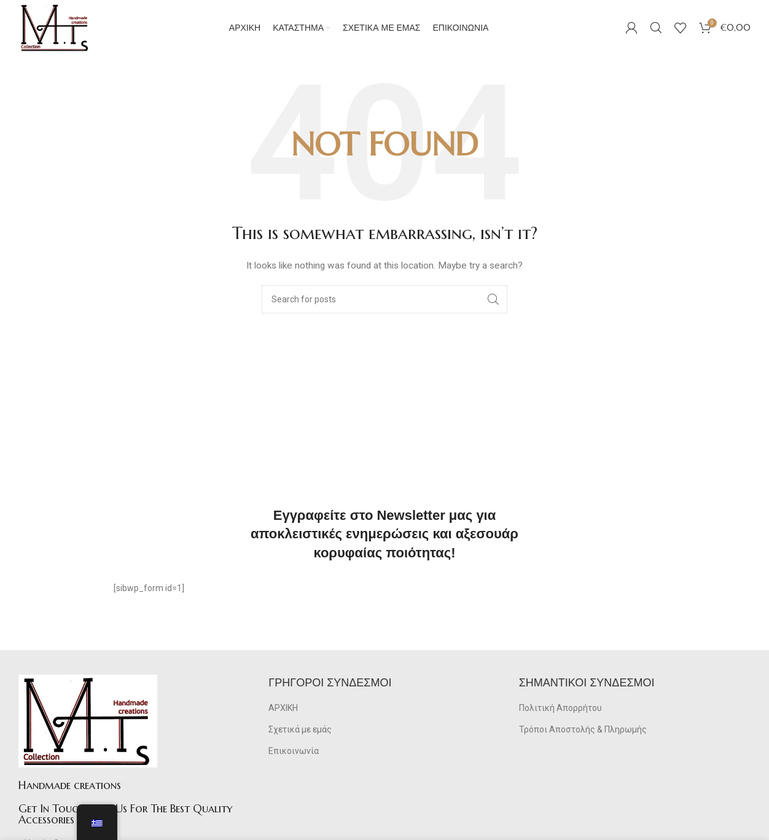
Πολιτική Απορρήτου (560, 708)
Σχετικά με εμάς (300, 729)
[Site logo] (55, 27)
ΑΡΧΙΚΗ (283, 708)
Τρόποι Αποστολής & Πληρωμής (583, 729)
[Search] (656, 27)
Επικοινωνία (293, 751)
